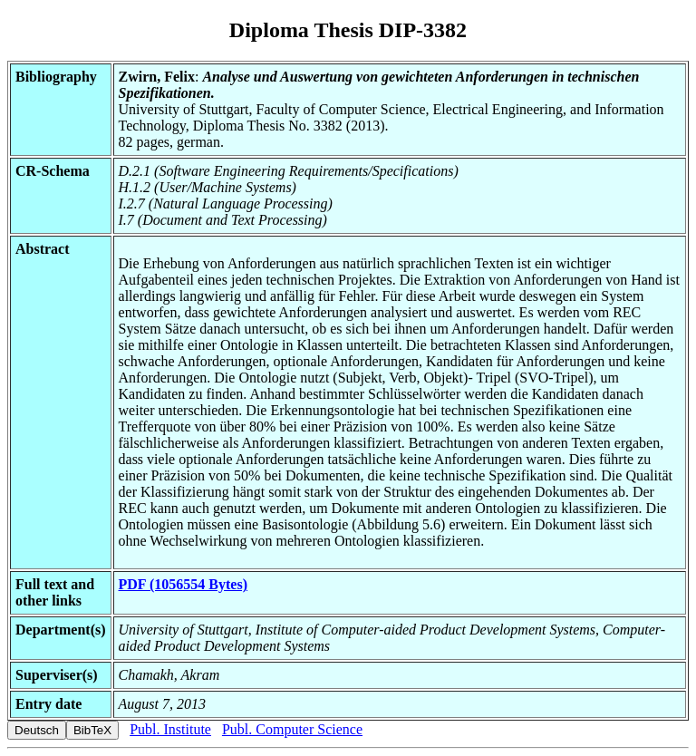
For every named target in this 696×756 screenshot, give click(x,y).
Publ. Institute (170, 729)
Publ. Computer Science (292, 729)
